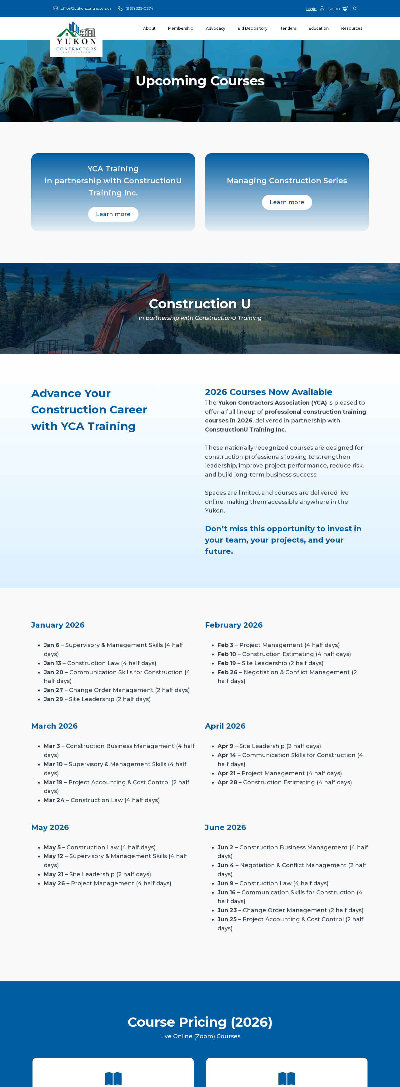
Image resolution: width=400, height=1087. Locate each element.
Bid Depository (253, 28)
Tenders (288, 28)
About (149, 28)
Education (319, 28)
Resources (351, 28)
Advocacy (215, 28)
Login (311, 8)
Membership (180, 28)
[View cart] (343, 8)
